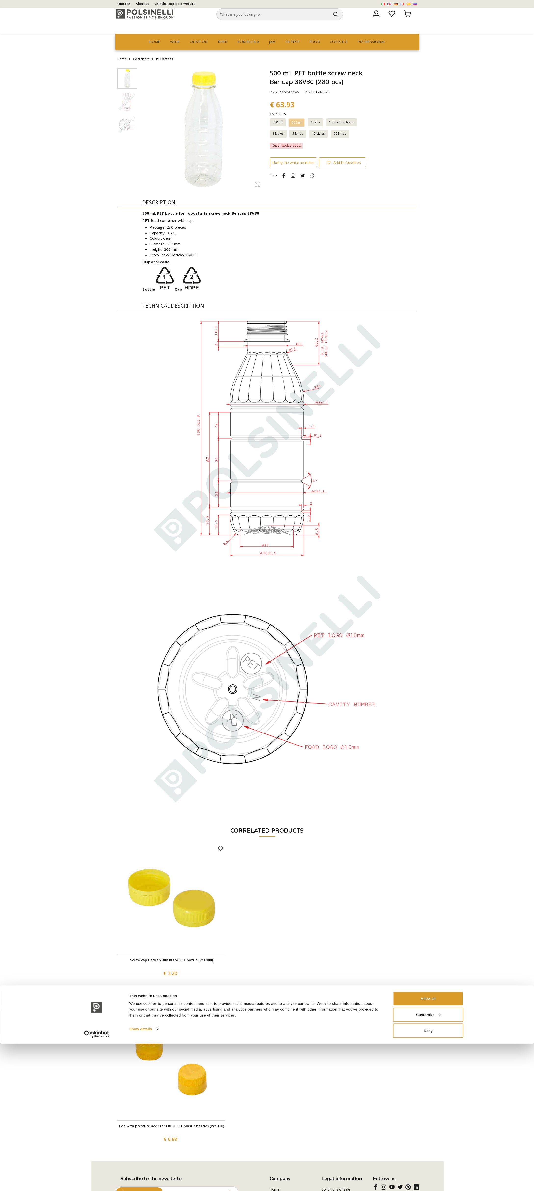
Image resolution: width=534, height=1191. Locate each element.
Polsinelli (322, 102)
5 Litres (297, 143)
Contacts (124, 4)
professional (371, 51)
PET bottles (164, 68)
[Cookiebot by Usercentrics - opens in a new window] (96, 1181)
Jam (272, 51)
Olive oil (199, 51)
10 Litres (318, 143)
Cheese (292, 51)
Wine (175, 51)
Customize (428, 1162)
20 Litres (340, 143)
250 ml (278, 132)
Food (314, 51)
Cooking (339, 51)
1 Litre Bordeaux (341, 132)
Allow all (428, 1146)
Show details (140, 1176)
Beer (222, 51)
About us (142, 4)
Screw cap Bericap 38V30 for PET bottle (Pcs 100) (171, 969)
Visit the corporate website (175, 4)
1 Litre (315, 132)
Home (154, 51)
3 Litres (278, 143)
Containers (141, 68)
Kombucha (248, 51)
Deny (428, 1178)
